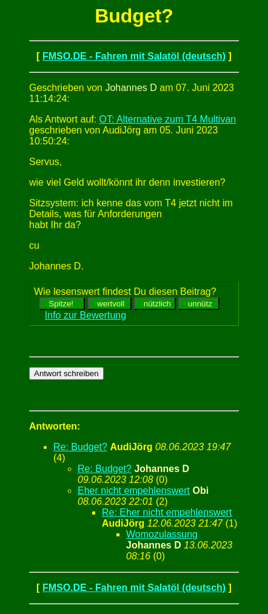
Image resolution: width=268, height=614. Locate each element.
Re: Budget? (80, 447)
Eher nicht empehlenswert (134, 490)
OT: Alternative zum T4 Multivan (167, 119)
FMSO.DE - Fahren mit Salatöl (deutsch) (134, 56)
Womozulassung (162, 534)
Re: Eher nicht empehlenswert (167, 512)
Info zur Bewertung (85, 315)
